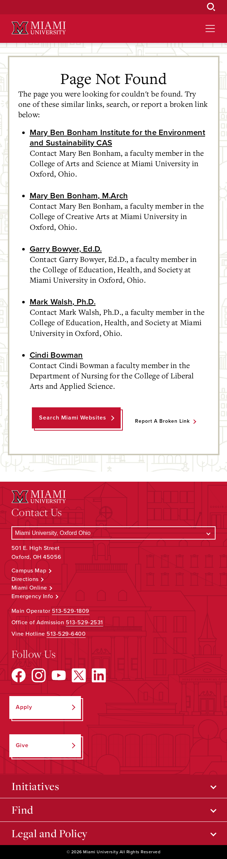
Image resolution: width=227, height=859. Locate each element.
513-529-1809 (71, 611)
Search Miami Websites (72, 417)
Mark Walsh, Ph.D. (63, 302)
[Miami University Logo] (38, 28)
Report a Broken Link (162, 421)
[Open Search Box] (211, 7)
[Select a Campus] (113, 533)
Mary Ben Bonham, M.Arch (79, 195)
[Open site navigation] (210, 28)
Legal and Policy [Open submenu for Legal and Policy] (49, 833)
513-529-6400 (66, 633)
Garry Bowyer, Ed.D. (66, 249)
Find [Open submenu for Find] (22, 810)
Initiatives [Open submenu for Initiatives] (35, 786)
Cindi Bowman (56, 355)
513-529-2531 (84, 622)
